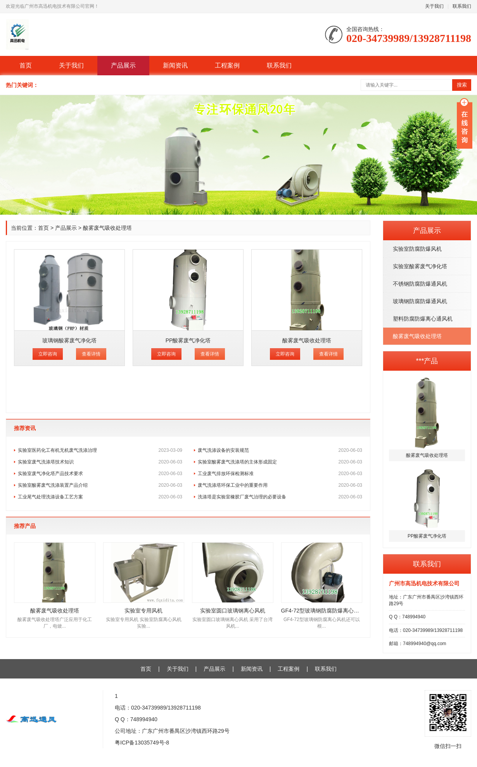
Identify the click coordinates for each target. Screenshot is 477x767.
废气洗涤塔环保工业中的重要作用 (280, 485)
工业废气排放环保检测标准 (280, 473)
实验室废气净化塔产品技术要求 (100, 473)
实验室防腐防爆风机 (417, 249)
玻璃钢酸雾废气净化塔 (69, 340)
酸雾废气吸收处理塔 (417, 336)
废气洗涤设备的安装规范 (280, 450)
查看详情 (91, 354)
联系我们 (462, 6)
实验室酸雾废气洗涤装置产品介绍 (100, 485)
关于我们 (434, 6)
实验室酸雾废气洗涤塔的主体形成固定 (280, 462)
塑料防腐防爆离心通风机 (423, 319)
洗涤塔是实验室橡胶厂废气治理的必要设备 (280, 497)
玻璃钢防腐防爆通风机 (420, 301)
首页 (25, 65)
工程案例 (227, 65)
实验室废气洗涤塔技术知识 (100, 462)
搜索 (462, 85)
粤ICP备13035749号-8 (142, 742)
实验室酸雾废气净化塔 (420, 266)
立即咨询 (47, 354)
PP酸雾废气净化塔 (188, 340)
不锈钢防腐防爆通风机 (420, 284)
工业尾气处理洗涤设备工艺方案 (100, 497)
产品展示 (123, 65)
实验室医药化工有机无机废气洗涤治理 (100, 450)
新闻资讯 (175, 65)
